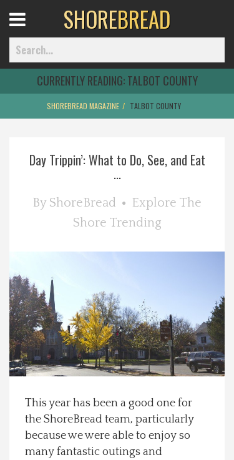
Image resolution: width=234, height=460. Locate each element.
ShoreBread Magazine (83, 105)
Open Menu (32, 31)
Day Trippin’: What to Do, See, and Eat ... (117, 166)
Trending (135, 223)
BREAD (117, 18)
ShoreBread (82, 203)
